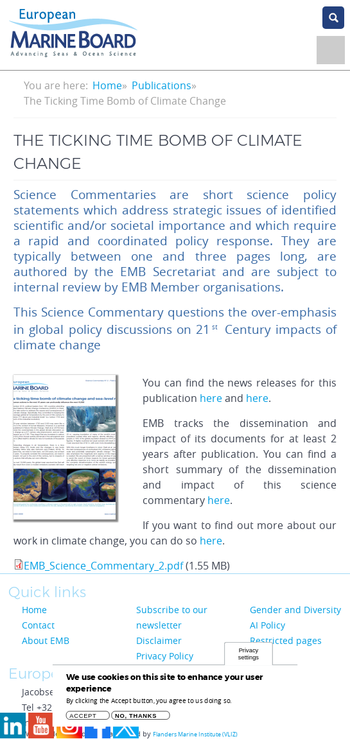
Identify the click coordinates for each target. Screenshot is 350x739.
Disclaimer (159, 640)
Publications (161, 85)
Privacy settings (248, 657)
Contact (38, 625)
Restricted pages (286, 640)
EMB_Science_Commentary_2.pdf (103, 566)
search (333, 17)
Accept (82, 719)
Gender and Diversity (295, 610)
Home (107, 85)
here (211, 398)
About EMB (45, 640)
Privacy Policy (164, 656)
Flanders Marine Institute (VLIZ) (195, 734)
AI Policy (267, 625)
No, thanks (136, 719)
